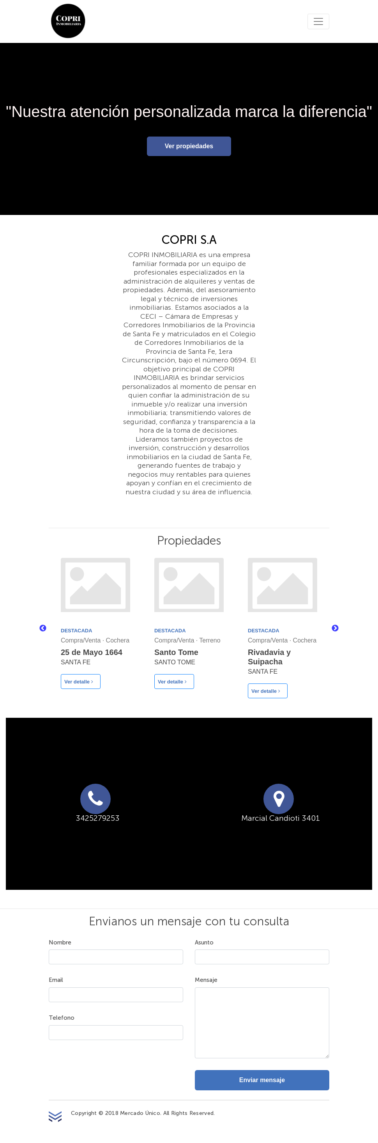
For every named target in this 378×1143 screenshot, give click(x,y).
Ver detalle (78, 682)
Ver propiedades (189, 146)
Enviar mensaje (262, 1080)
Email (56, 980)
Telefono (61, 1018)
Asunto (204, 943)
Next (335, 628)
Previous (43, 628)
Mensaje (206, 980)
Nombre (60, 943)
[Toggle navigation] (318, 21)
